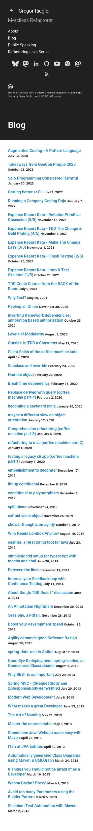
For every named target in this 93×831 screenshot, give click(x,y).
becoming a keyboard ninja (32, 406)
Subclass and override (27, 365)
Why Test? (17, 297)
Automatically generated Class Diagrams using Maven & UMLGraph (44, 758)
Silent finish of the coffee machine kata (43, 352)
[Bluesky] (15, 64)
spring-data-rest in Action (31, 651)
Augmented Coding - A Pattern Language (44, 150)
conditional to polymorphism (33, 493)
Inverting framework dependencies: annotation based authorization (39, 318)
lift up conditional (23, 484)
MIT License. (55, 96)
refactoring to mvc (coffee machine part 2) (45, 442)
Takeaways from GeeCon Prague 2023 (42, 164)
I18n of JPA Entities (25, 746)
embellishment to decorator (32, 470)
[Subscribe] (46, 75)
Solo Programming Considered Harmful (43, 178)
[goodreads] (67, 64)
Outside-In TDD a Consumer (32, 343)
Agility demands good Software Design (42, 638)
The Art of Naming (24, 715)
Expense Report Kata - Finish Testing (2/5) (45, 256)
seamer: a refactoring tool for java (38, 542)
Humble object (21, 374)
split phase (17, 506)
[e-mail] (78, 64)
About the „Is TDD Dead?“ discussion (40, 592)
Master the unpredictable (30, 723)
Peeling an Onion (23, 306)
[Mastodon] (26, 64)
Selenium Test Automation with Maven (42, 805)
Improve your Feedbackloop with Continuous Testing (37, 581)
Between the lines (23, 570)
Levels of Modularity (26, 334)
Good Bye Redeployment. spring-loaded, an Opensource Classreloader (46, 663)
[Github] (46, 64)
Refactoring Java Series (29, 52)
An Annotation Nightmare (30, 606)
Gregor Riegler (29, 11)
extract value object (25, 515)
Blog (12, 38)
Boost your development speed (35, 624)
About (13, 31)
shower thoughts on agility (31, 524)
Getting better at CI (25, 192)
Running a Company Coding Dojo (37, 201)
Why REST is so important (31, 674)
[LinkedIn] (36, 64)
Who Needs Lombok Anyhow (33, 533)
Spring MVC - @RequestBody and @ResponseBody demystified (37, 686)
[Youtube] (57, 64)
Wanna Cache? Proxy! (27, 783)
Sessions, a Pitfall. (24, 615)
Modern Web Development (31, 697)
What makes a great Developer (35, 706)
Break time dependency (29, 383)
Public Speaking (22, 45)
